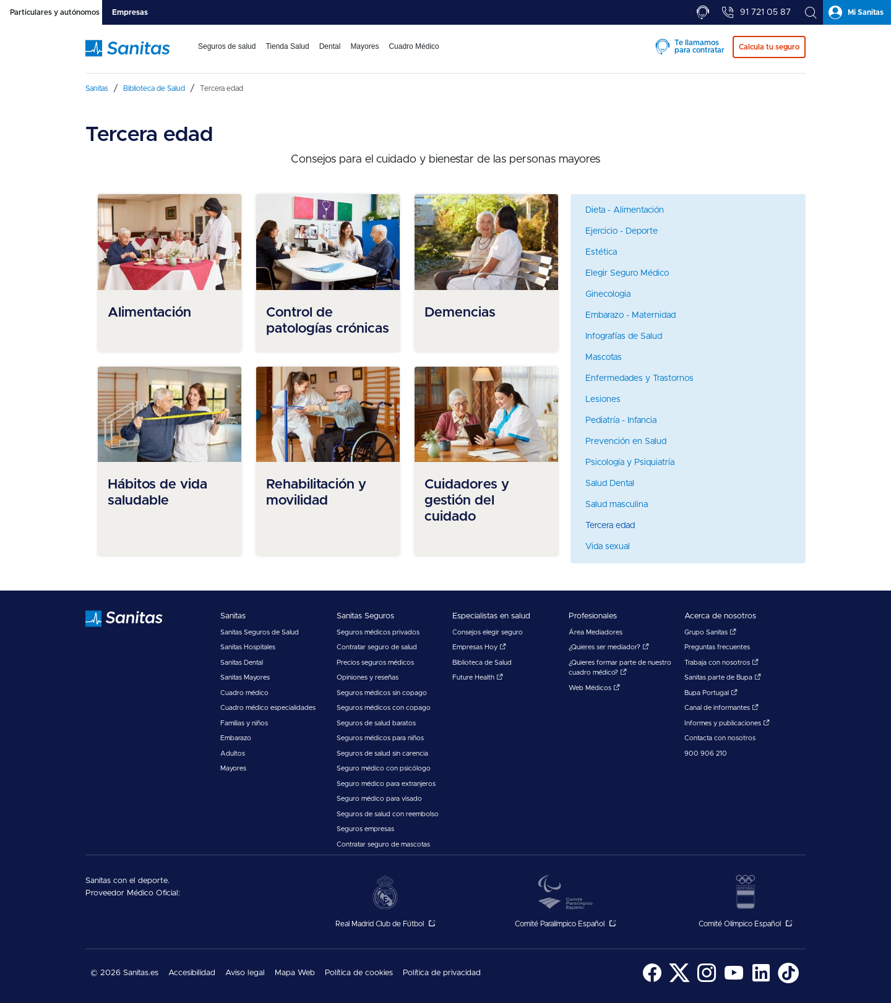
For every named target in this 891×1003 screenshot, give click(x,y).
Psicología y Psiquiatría (629, 462)
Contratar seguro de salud (377, 647)
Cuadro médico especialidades (268, 707)
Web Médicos (594, 688)
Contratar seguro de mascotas (383, 844)
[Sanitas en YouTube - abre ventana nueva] (733, 981)
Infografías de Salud (623, 336)
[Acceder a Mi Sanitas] (857, 12)
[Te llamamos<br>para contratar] (703, 12)
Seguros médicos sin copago (382, 692)
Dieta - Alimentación (624, 210)
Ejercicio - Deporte (621, 231)
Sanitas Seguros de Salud (259, 632)
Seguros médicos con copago (384, 707)
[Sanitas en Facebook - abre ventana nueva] (652, 981)
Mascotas (603, 357)
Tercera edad (610, 525)
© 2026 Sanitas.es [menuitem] (124, 973)
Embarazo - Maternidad (630, 315)
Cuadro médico (244, 692)
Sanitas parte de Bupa (722, 677)
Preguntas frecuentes (717, 647)
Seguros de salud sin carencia (382, 753)
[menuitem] (226, 54)
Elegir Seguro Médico (627, 273)
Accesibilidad (191, 973)
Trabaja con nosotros (721, 662)
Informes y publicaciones (727, 723)
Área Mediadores (595, 632)
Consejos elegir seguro (487, 632)
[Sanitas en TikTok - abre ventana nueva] (788, 981)
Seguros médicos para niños (380, 738)
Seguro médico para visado (379, 798)
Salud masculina (616, 504)
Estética (601, 252)
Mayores (233, 768)
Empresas (130, 12)
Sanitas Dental (241, 662)
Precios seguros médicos (375, 662)
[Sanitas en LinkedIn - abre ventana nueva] (761, 981)
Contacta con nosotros (719, 738)
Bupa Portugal (711, 692)
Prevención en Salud (625, 441)
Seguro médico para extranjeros (386, 783)
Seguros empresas (365, 829)
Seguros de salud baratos (376, 723)
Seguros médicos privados (378, 632)
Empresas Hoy (479, 647)
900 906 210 (705, 753)
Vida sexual (607, 546)
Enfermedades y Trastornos (639, 378)
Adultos (232, 753)
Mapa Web (295, 973)
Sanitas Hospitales (247, 647)
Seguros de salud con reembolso (388, 814)
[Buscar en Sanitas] (810, 12)
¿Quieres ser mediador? (609, 647)
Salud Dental (609, 483)
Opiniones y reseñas (367, 677)
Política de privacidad (442, 973)
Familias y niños (244, 723)
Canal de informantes (721, 707)
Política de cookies (359, 973)
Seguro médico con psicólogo (384, 768)
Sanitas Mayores (245, 677)
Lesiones (603, 399)
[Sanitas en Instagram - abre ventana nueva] (706, 981)
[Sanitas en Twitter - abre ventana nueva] (679, 981)
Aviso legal (245, 973)
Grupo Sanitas (710, 632)
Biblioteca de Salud (482, 662)
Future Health (477, 677)
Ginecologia (608, 294)
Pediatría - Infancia (620, 420)
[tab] (51, 12)
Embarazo (235, 738)
